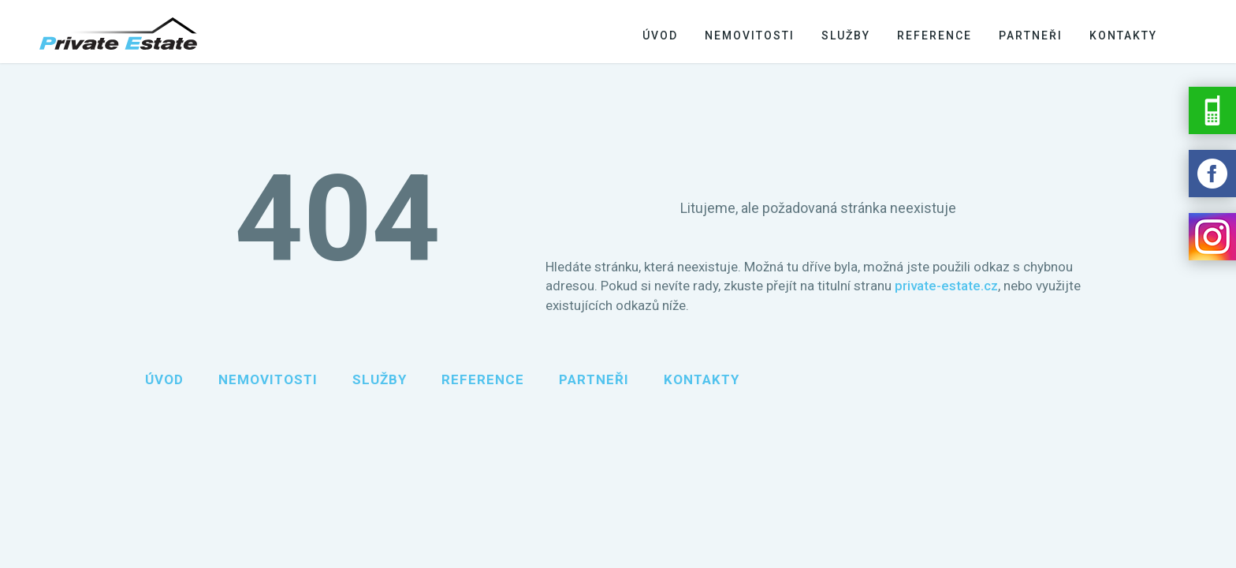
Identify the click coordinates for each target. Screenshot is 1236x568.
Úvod (660, 35)
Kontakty (1123, 35)
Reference (934, 35)
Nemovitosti (750, 35)
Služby (845, 35)
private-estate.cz (946, 285)
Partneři (1031, 35)
